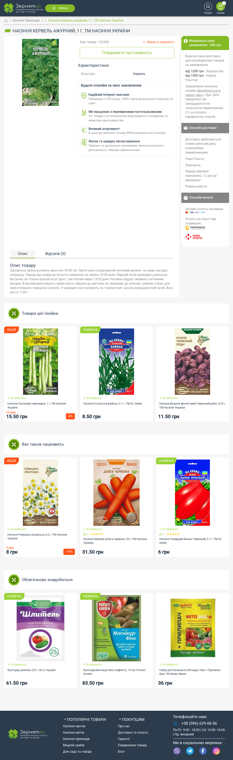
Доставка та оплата (133, 732)
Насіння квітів (73, 732)
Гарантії (124, 739)
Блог (121, 751)
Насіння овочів (74, 726)
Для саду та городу (77, 751)
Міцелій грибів (73, 745)
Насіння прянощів (76, 739)
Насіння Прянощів (26, 20)
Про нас (124, 726)
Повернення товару (132, 745)
